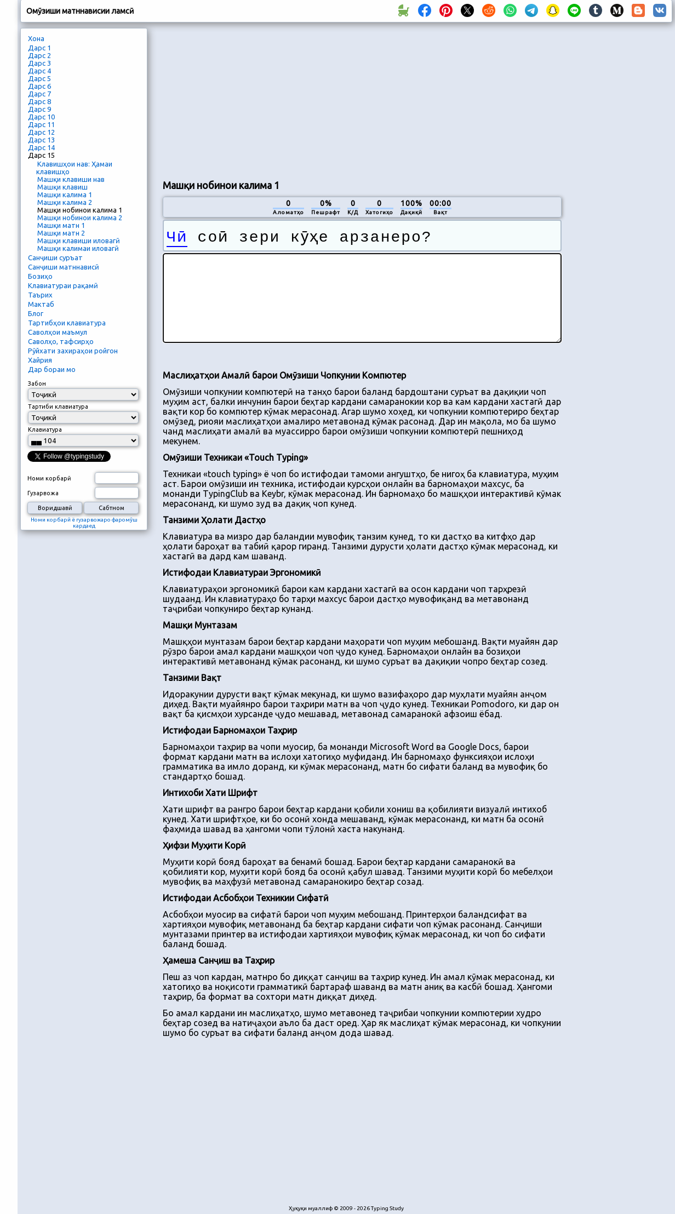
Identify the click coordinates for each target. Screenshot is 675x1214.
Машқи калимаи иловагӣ (78, 248)
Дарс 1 (39, 47)
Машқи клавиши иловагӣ (78, 240)
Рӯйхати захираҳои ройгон (73, 350)
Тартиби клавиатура (58, 406)
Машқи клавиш (62, 187)
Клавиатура (45, 429)
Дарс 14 (41, 147)
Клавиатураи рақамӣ (63, 285)
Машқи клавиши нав (71, 179)
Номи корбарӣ (49, 478)
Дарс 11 (41, 124)
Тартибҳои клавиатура (67, 323)
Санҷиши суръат (55, 257)
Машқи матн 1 (61, 225)
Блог (35, 313)
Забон (37, 383)
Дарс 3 (39, 63)
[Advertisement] (243, 99)
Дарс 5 (39, 78)
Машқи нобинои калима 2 (79, 217)
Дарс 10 (41, 117)
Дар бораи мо (52, 369)
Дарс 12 (41, 132)
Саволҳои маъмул (57, 332)
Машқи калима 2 (64, 202)
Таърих (40, 295)
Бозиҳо (40, 276)
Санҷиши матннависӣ (63, 267)
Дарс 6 (39, 86)
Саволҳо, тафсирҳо (61, 341)
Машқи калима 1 (64, 194)
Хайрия (40, 360)
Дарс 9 (39, 109)
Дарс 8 (39, 101)
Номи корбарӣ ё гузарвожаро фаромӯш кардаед (84, 523)
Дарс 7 (39, 94)
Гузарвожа (43, 493)
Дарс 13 (41, 140)
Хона (36, 38)
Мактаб (41, 304)
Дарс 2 (39, 55)
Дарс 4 (39, 71)
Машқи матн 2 (61, 233)
